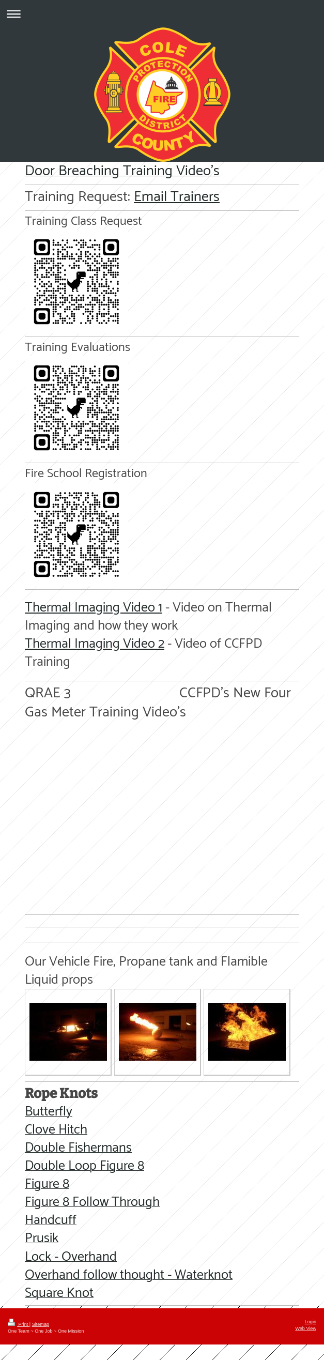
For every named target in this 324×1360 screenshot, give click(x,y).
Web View (305, 1328)
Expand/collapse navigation (162, 14)
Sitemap (40, 1324)
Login (310, 1321)
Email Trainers (177, 197)
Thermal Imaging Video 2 (94, 644)
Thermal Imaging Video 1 (93, 608)
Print (18, 1324)
